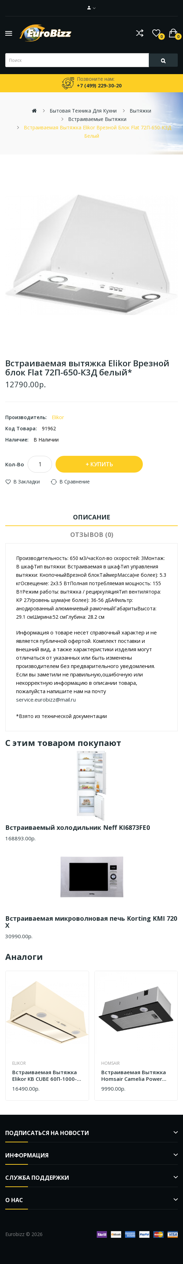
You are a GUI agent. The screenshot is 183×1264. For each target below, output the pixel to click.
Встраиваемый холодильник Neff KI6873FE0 (77, 827)
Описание (91, 517)
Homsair (110, 1063)
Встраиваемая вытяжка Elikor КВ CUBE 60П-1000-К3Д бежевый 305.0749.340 (44, 1076)
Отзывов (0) (91, 534)
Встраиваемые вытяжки (97, 119)
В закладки (26, 481)
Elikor (58, 417)
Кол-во (14, 464)
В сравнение (74, 481)
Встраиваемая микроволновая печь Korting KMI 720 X (91, 921)
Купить (101, 464)
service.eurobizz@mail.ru (46, 699)
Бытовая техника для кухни (83, 110)
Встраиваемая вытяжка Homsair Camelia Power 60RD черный (133, 1076)
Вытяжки (140, 110)
